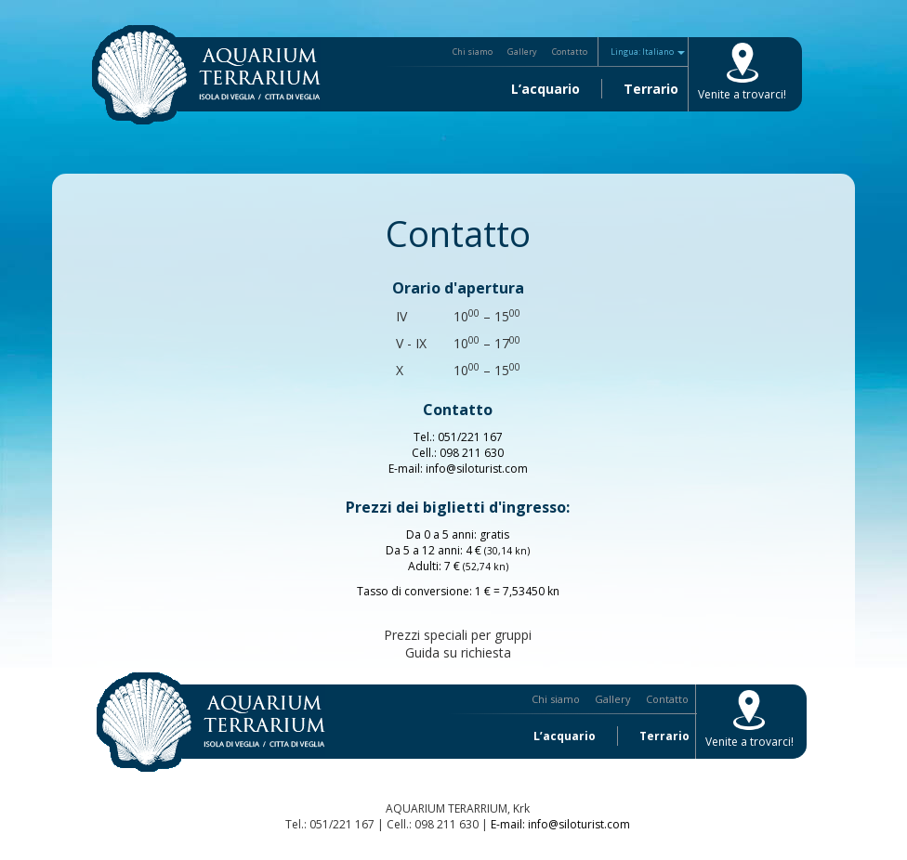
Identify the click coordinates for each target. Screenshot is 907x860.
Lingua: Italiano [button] (648, 52)
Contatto (569, 52)
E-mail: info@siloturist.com (560, 824)
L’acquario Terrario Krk (206, 74)
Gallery (522, 52)
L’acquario (545, 89)
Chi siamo (473, 52)
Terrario (651, 89)
